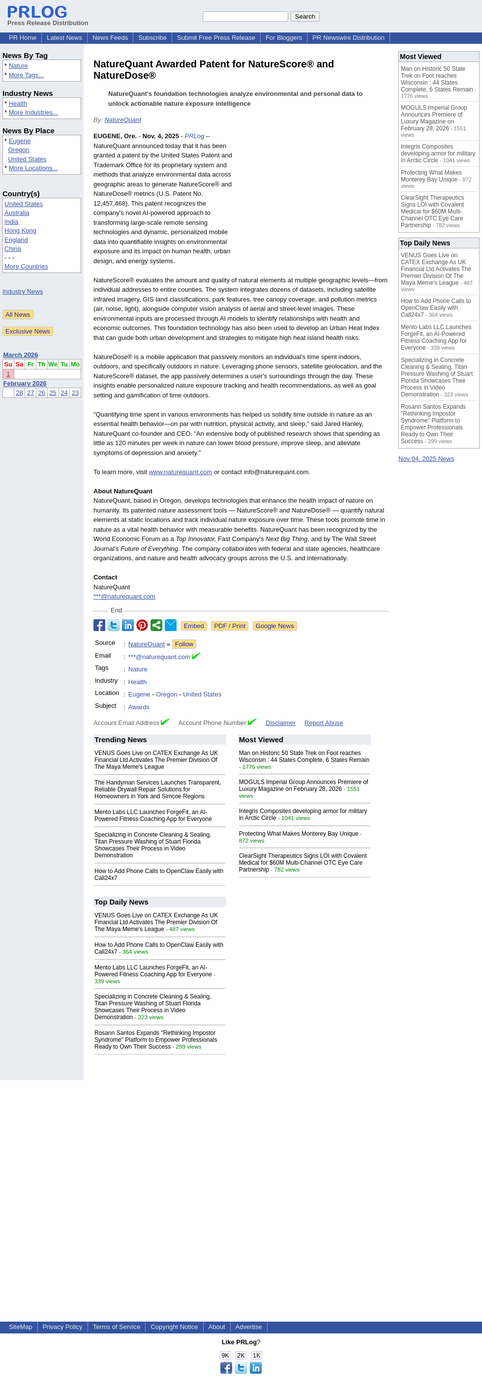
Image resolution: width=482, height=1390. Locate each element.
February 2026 (25, 383)
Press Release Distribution (48, 19)
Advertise (249, 1326)
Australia (17, 212)
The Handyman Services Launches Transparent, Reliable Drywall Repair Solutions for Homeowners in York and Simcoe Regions (157, 789)
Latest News (64, 37)
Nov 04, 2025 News (426, 458)
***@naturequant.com (124, 596)
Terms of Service (117, 1326)
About (217, 1326)
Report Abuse (323, 722)
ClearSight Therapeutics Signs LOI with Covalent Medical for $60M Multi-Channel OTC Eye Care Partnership (303, 862)
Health (18, 103)
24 (63, 392)
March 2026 (20, 355)
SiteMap (20, 1326)
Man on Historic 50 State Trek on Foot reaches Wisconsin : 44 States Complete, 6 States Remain (304, 756)
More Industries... (33, 112)
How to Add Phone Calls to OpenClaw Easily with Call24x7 (436, 308)
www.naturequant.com (180, 472)
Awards (139, 707)
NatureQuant (122, 119)
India (11, 221)
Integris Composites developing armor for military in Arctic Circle (438, 153)
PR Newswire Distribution (348, 37)
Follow (184, 644)
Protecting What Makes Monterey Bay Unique (299, 833)
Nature (18, 65)
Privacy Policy (63, 1326)
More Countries (26, 266)
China (12, 248)
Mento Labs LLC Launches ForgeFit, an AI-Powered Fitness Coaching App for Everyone (153, 815)
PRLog (194, 136)
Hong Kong (20, 230)
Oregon (18, 149)
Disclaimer (281, 722)
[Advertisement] (315, 203)
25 (52, 392)
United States (27, 159)
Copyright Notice (174, 1326)
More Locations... (33, 168)
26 (41, 392)
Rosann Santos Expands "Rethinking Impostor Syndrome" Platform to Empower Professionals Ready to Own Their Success (155, 1039)
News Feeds (110, 37)
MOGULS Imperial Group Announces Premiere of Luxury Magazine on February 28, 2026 (303, 785)
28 (19, 392)
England (16, 239)
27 (30, 392)
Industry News (22, 291)
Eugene (20, 141)
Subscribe (152, 37)
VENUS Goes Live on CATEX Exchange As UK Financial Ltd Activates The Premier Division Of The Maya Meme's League (156, 760)
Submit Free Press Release (216, 37)
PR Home (22, 37)
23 (75, 392)
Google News (275, 626)
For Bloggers (284, 37)
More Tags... (26, 75)
